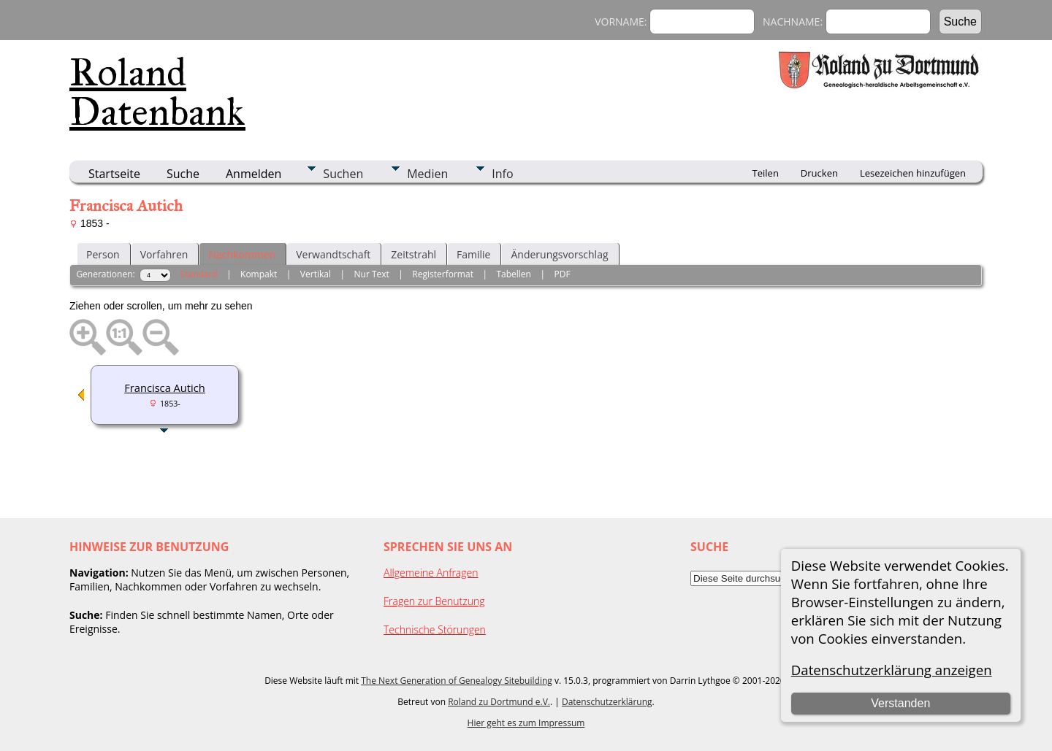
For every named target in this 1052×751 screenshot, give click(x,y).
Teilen (765, 173)
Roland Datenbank (157, 92)
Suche (183, 174)
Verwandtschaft (333, 254)
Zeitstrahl (413, 254)
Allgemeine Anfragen (431, 572)
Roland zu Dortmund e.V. (499, 702)
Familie (473, 254)
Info (502, 174)
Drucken (819, 173)
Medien (427, 174)
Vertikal (315, 274)
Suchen (343, 174)
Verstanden (900, 703)
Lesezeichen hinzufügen (913, 173)
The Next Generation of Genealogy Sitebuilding (456, 680)
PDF (562, 274)
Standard (198, 274)
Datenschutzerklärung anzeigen (891, 670)
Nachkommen (241, 254)
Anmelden (253, 174)
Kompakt (258, 274)
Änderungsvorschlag (559, 254)
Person (103, 254)
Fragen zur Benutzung (434, 601)
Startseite (114, 174)
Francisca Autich (164, 387)
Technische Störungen (435, 629)
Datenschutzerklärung (607, 702)
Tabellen (513, 274)
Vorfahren (164, 254)
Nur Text (371, 274)
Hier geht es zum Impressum (526, 723)
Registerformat (442, 274)
